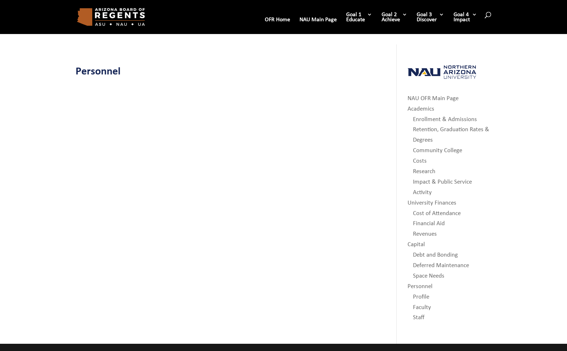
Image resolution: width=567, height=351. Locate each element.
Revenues (425, 233)
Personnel (420, 286)
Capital (416, 244)
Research (424, 171)
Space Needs (428, 275)
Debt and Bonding (435, 254)
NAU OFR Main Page (433, 98)
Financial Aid (429, 223)
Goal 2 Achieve (390, 17)
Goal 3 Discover (427, 17)
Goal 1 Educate (355, 17)
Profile (421, 296)
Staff (419, 317)
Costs (420, 160)
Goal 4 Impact (461, 17)
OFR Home (277, 20)
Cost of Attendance (437, 213)
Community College (437, 150)
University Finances (432, 202)
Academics (421, 108)
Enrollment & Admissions (445, 119)
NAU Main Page (318, 20)
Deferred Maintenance (441, 265)
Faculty (422, 307)
